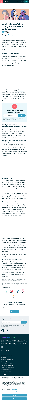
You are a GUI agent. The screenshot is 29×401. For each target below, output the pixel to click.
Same (14, 296)
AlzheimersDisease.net (7, 359)
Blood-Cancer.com (6, 371)
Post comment (14, 311)
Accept (14, 398)
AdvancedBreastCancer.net (8, 353)
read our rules (11, 304)
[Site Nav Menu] (5, 1)
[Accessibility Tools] (18, 1)
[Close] (27, 377)
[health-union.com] (8, 337)
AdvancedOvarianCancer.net (8, 355)
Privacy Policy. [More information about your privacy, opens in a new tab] (14, 389)
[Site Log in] (21, 1)
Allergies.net (4, 357)
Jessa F (7, 31)
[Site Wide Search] (8, 1)
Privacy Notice (6, 119)
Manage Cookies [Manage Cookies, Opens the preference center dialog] (14, 391)
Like (5, 291)
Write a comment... (7, 307)
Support (11, 291)
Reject (14, 395)
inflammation (20, 91)
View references (7, 287)
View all (3, 374)
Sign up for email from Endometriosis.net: (14, 111)
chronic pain (8, 96)
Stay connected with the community (12, 319)
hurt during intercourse (17, 182)
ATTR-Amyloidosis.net (7, 365)
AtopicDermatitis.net (6, 363)
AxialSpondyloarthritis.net (8, 367)
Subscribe (26, 1)
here (18, 284)
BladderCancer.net (6, 369)
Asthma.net (4, 361)
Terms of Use (13, 119)
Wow (22, 291)
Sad (17, 291)
